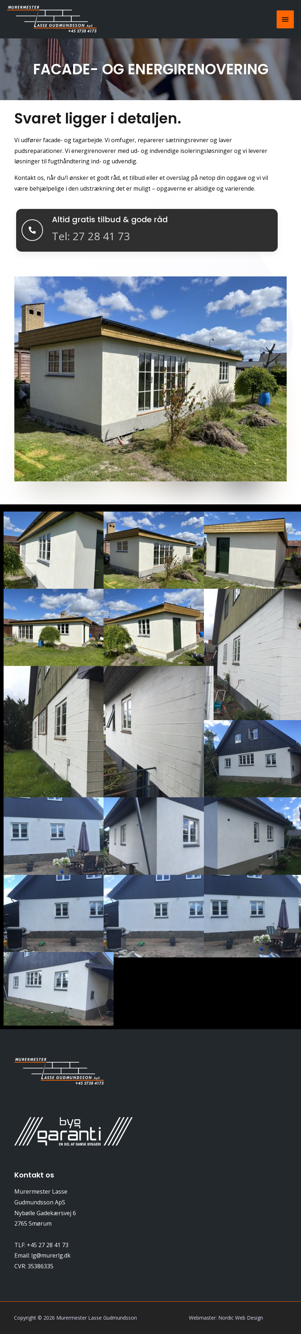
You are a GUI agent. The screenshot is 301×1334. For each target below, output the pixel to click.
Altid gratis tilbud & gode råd (116, 219)
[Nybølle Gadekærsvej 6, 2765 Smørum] (150, 1224)
